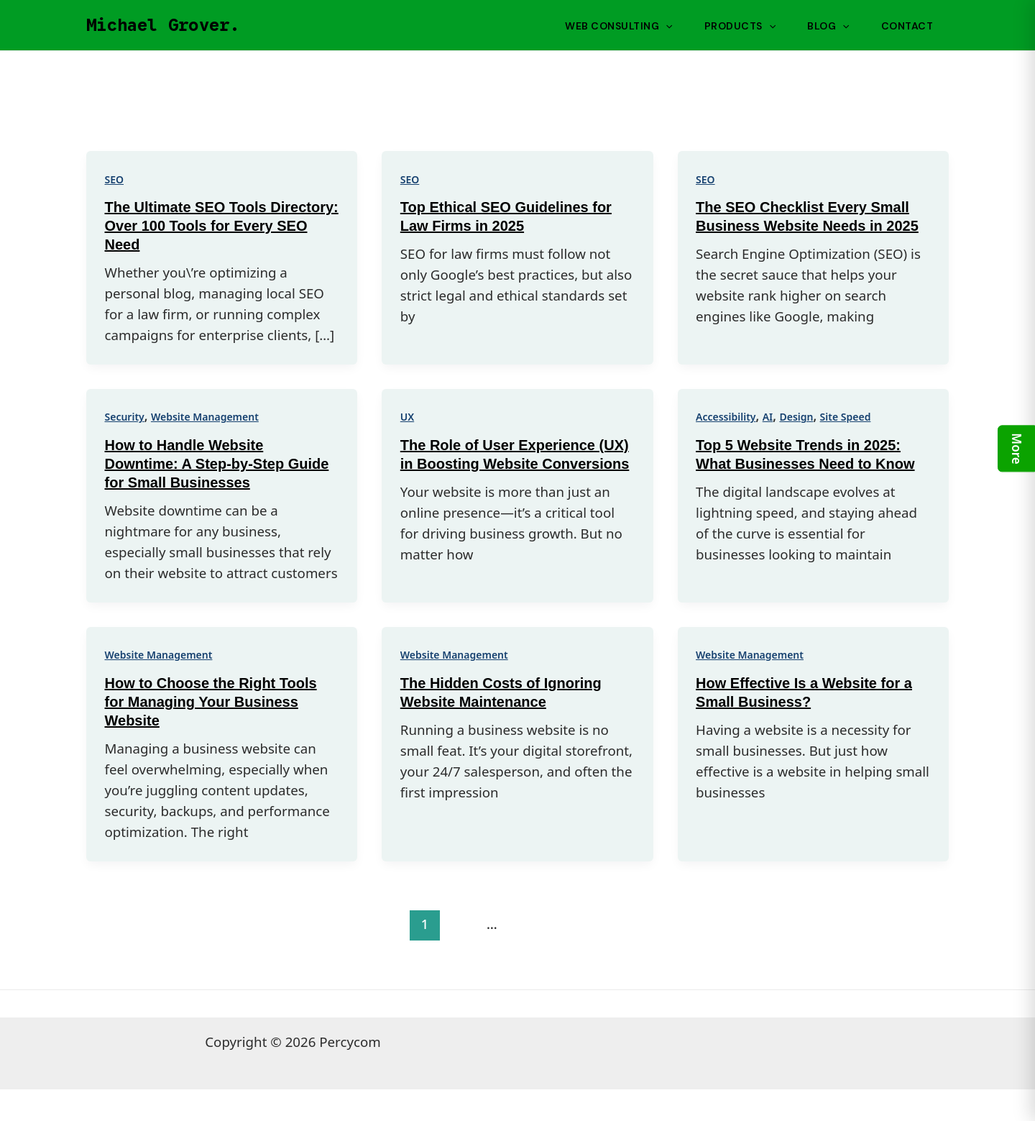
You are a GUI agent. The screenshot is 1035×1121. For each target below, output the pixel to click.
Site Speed (845, 417)
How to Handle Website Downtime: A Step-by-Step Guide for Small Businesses (217, 463)
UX (407, 417)
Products (740, 26)
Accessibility (725, 417)
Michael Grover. (163, 25)
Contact (907, 26)
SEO (114, 179)
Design (796, 417)
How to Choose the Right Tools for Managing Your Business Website (211, 701)
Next (906, 924)
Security (124, 417)
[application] (665, 26)
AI (768, 417)
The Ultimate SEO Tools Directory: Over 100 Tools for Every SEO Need (222, 225)
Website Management (205, 417)
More (1016, 448)
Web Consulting (618, 26)
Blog (828, 26)
